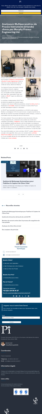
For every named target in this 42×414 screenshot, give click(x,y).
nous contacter (12, 138)
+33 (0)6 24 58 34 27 (12, 359)
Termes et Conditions (24, 373)
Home (3, 35)
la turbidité (11, 105)
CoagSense (17, 121)
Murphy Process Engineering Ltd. (10, 81)
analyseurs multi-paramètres (16, 79)
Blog (19, 385)
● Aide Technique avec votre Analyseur (13, 266)
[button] (19, 194)
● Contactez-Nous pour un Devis (10, 277)
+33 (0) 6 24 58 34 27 (9, 252)
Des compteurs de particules (10, 229)
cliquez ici (35, 131)
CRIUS (8, 96)
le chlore (32, 104)
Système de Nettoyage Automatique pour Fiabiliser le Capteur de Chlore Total (18, 182)
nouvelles (9, 35)
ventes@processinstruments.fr (11, 255)
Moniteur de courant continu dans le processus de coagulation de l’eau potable (21, 221)
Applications (9, 384)
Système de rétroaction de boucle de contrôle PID (16, 217)
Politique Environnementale (26, 371)
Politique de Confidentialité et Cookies (10, 371)
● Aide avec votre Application (10, 263)
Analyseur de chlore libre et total (11, 226)
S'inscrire (11, 322)
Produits (14, 384)
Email (3, 315)
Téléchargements (14, 385)
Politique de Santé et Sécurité (11, 373)
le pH (36, 104)
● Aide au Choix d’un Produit (10, 268)
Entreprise (3, 384)
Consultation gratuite (12, 345)
